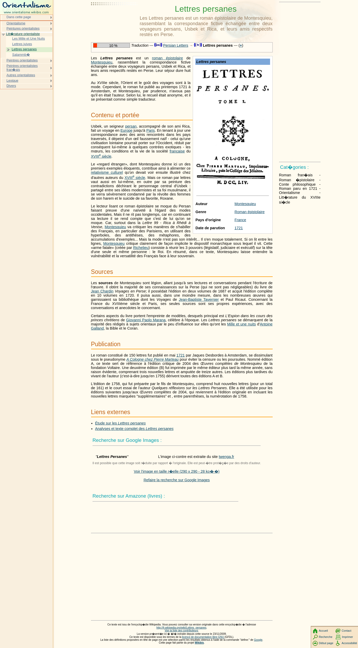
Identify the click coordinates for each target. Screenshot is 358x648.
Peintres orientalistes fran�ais (22, 68)
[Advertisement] (114, 17)
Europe (126, 130)
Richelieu (140, 248)
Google (258, 639)
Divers (11, 86)
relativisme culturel (107, 172)
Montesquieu (245, 204)
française (177, 151)
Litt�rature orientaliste (23, 34)
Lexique (12, 80)
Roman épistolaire (250, 212)
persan (130, 126)
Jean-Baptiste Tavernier (199, 299)
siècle (101, 156)
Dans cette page (18, 17)
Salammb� (21, 55)
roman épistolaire (167, 58)
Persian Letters (175, 45)
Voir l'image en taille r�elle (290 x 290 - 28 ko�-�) (176, 471)
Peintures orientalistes (22, 28)
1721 (239, 228)
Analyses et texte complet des (134, 429)
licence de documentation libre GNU (203, 637)
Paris (150, 130)
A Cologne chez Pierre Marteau (152, 359)
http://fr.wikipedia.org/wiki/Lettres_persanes (181, 627)
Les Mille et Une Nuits (28, 38)
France (240, 220)
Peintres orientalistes (22, 60)
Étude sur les (120, 423)
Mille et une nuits (241, 324)
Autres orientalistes (20, 75)
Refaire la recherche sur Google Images (176, 480)
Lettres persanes (24, 49)
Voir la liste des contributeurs (181, 630)
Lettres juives (22, 44)
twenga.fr (226, 457)
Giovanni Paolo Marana (146, 320)
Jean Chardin (102, 291)
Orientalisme (15, 23)
